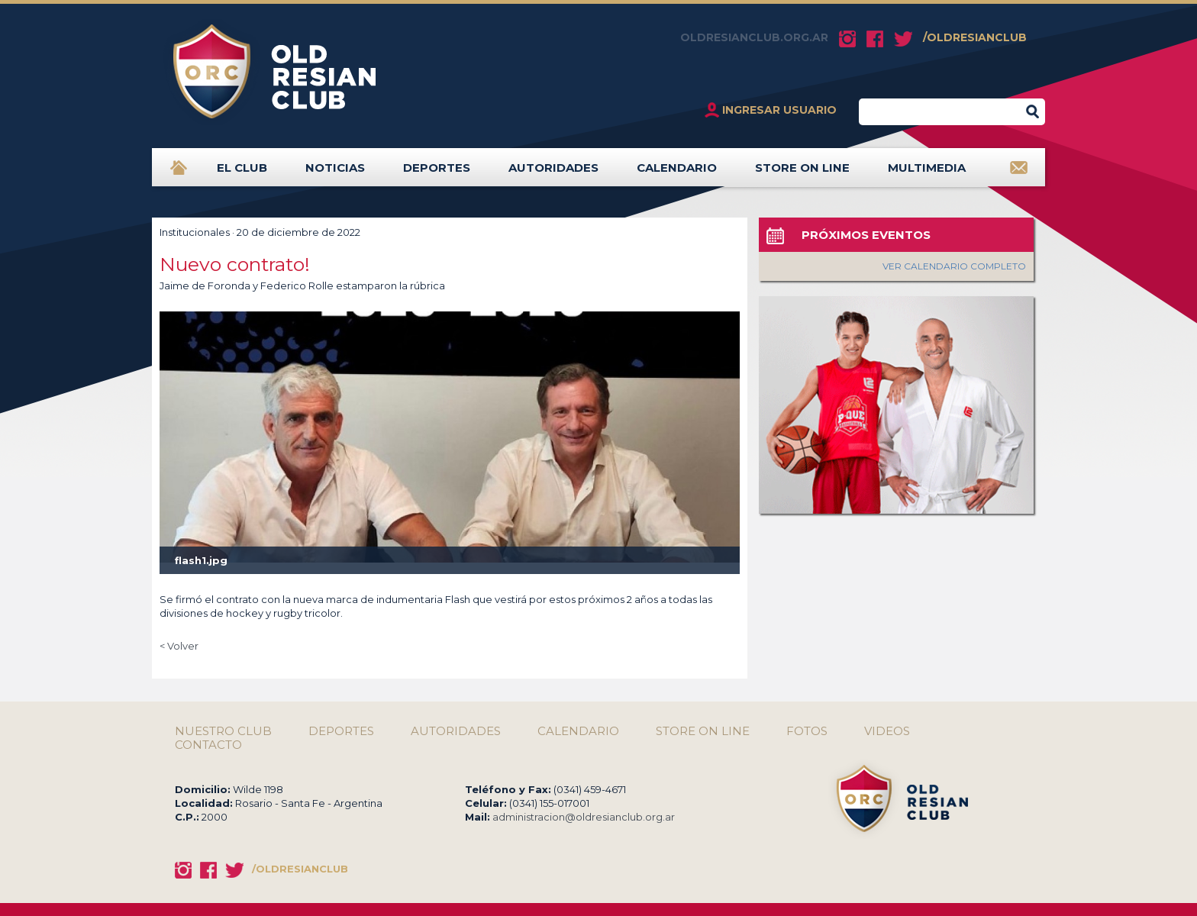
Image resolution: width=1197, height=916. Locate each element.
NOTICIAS (335, 173)
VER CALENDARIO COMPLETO (954, 266)
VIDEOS (887, 731)
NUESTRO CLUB (223, 731)
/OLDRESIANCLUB (975, 37)
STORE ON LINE (802, 173)
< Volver (179, 646)
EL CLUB (242, 173)
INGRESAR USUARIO (779, 110)
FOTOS (807, 731)
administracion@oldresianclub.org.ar (583, 817)
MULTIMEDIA (927, 173)
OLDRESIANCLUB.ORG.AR (754, 37)
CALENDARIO (677, 173)
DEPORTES (436, 173)
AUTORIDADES (553, 173)
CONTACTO (208, 745)
